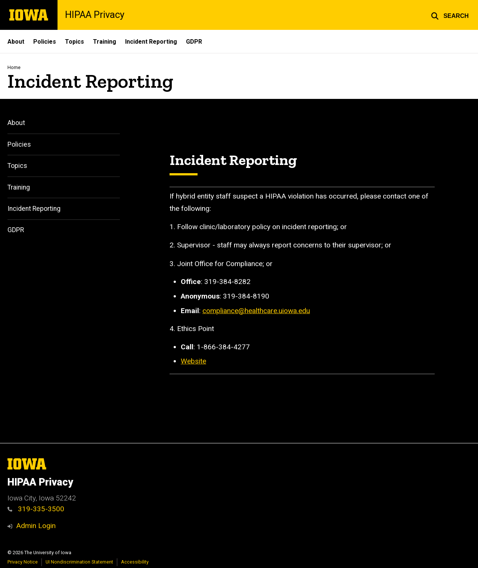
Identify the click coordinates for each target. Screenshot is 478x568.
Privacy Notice (22, 562)
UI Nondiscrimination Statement (79, 562)
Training (104, 41)
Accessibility (135, 562)
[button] (450, 15)
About (15, 41)
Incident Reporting (151, 41)
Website (193, 361)
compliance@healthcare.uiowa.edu (256, 310)
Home (14, 67)
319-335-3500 (35, 509)
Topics (74, 41)
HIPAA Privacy (94, 15)
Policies (44, 41)
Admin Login (36, 525)
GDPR (194, 41)
